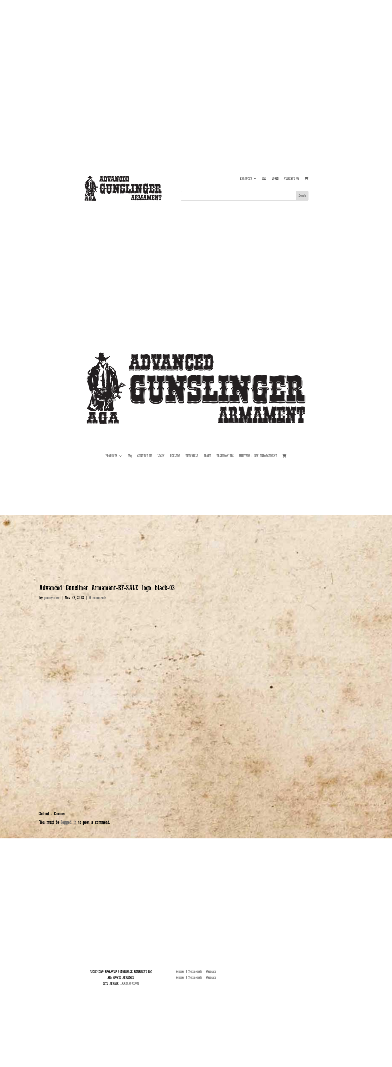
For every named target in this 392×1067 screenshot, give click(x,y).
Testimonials (195, 971)
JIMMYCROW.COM (129, 983)
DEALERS (287, 59)
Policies (180, 971)
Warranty (211, 971)
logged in (68, 822)
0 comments (97, 597)
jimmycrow (52, 597)
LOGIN (275, 178)
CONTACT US (291, 178)
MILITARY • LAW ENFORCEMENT (258, 456)
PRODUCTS (246, 178)
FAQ (264, 178)
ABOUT (255, 59)
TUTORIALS (270, 59)
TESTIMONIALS (225, 456)
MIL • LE (303, 59)
